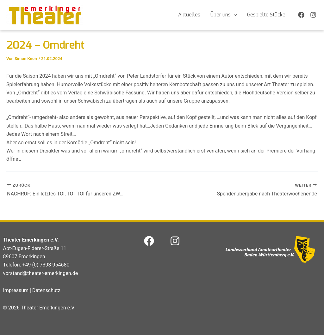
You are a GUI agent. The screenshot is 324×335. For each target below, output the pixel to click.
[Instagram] (313, 14)
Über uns (223, 14)
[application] (234, 14)
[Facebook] (301, 14)
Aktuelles (189, 14)
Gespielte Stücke (266, 14)
